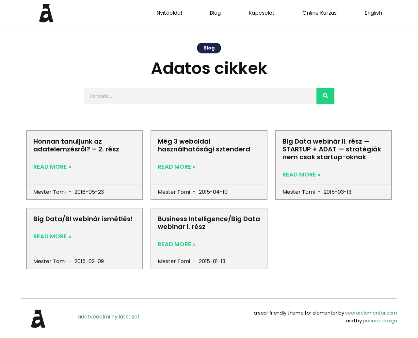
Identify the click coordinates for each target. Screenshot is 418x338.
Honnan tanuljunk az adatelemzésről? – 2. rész (76, 145)
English (373, 13)
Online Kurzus (319, 13)
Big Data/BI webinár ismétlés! (83, 218)
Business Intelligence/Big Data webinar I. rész (209, 222)
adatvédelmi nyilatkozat (109, 316)
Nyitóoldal (169, 13)
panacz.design (380, 320)
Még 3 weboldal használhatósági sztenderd (204, 145)
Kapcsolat (262, 13)
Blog (215, 13)
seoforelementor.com (371, 312)
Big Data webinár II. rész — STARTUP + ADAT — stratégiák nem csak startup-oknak (331, 149)
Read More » (52, 166)
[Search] (325, 96)
